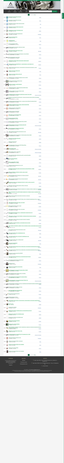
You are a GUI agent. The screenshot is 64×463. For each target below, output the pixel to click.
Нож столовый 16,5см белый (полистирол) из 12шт (16, 229)
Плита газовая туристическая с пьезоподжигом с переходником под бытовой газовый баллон (24, 300)
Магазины (23, 360)
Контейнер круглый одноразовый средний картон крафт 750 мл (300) (19, 94)
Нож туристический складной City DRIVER (15, 253)
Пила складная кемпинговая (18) (13, 293)
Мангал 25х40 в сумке (12, 148)
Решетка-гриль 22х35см (12, 307)
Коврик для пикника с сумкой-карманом (15, 84)
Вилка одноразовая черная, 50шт (14, 57)
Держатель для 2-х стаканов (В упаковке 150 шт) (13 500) (18, 77)
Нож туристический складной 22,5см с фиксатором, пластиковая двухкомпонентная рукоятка (24, 249)
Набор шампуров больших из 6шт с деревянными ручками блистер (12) (20, 212)
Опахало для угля (11, 263)
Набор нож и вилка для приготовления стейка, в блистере (18, 185)
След (35, 14)
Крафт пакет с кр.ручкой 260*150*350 (14, 114)
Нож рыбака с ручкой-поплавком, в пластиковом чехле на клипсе (19, 222)
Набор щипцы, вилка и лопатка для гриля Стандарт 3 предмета (19, 219)
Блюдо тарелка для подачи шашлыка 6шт (15, 33)
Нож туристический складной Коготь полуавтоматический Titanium (19, 256)
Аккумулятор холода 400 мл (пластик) (14, 20)
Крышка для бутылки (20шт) (13, 118)
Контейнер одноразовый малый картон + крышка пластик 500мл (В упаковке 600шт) (22, 101)
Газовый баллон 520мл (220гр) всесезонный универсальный (18, 60)
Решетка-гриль (10, 303)
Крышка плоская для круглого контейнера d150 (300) (17, 124)
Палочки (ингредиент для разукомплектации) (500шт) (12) (18, 280)
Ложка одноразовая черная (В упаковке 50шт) (16, 128)
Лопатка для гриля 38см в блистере (14, 138)
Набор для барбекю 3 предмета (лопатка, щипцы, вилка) (17, 172)
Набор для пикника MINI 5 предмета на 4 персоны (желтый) (18, 175)
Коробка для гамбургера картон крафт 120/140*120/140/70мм (18, 104)
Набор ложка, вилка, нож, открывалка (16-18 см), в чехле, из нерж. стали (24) (21, 182)
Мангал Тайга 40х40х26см (12, 158)
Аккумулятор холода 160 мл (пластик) (14, 16)
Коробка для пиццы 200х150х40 (13, 111)
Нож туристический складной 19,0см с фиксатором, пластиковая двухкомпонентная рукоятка (24, 246)
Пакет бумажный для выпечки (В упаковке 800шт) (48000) (18, 270)
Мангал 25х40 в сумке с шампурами (14, 151)
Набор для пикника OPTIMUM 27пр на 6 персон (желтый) (18, 178)
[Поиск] (40, 11)
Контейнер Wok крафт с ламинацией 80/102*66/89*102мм (18, 87)
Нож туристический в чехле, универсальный (15, 239)
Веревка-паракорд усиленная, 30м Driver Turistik (16, 47)
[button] (9, 11)
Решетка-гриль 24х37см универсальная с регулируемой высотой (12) (20, 310)
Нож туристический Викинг (12, 243)
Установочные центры (23, 362)
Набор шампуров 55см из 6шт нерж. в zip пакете (16, 209)
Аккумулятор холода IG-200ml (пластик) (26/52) (16, 23)
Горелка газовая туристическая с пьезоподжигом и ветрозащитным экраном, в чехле (22, 67)
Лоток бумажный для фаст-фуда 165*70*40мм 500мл (17, 145)
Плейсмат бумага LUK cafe (12, 297)
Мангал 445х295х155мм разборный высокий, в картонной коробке (19, 155)
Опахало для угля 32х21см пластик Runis (15, 266)
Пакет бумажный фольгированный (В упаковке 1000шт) (17, 276)
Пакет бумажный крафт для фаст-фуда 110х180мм (17, 273)
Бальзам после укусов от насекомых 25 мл (15, 30)
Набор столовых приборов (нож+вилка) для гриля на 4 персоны (19, 195)
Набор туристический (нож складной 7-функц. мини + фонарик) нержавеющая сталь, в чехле (24, 199)
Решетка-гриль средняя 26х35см (13, 324)
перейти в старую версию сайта (32, 0)
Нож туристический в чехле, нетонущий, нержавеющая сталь (18, 236)
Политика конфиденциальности (35, 369)
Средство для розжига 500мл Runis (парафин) (16, 351)
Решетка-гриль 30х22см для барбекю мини (15, 317)
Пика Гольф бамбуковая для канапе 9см (15, 290)
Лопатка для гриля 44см (12, 141)
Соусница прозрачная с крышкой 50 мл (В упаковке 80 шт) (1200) (19, 334)
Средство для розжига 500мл (13, 347)
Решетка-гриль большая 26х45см (14, 320)
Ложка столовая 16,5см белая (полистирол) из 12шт (17, 131)
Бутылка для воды (11, 40)
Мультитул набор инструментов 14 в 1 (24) (15, 165)
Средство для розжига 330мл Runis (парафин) (16, 344)
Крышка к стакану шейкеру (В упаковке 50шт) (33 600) (17, 121)
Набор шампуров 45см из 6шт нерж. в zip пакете (16, 202)
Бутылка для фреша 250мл (13, 43)
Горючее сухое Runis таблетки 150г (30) (15, 74)
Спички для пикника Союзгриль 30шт (14, 337)
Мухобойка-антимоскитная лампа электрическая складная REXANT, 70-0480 (21, 168)
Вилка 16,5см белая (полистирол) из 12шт (15, 50)
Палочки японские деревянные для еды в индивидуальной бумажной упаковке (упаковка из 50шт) (24, 283)
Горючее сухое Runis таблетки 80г (14, 70)
